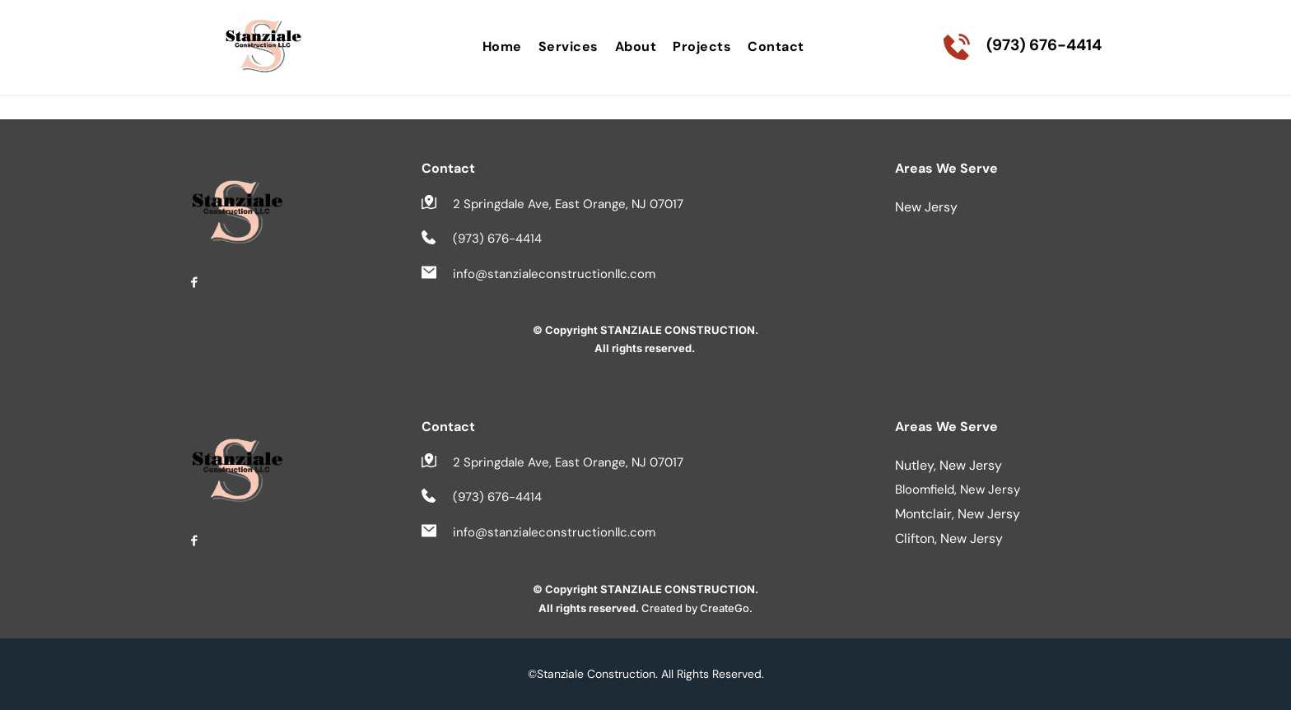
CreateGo (724, 608)
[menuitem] (502, 47)
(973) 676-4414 (1044, 45)
